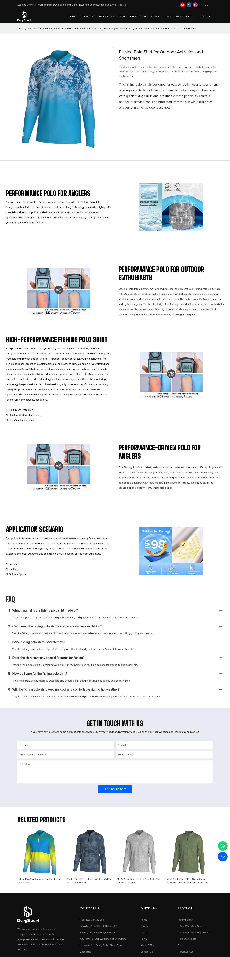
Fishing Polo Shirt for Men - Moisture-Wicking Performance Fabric (89, 881)
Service (144, 926)
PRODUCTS (34, 28)
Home (143, 919)
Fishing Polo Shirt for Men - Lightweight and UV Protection (39, 881)
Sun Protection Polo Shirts (78, 28)
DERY (20, 28)
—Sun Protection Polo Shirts (193, 932)
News (143, 939)
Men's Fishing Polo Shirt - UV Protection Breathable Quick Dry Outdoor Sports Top (187, 881)
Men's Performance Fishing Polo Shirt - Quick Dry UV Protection (139, 881)
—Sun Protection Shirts (190, 926)
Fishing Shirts (52, 28)
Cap (180, 945)
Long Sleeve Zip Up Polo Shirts (114, 28)
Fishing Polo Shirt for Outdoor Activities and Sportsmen (166, 28)
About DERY (147, 945)
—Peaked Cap (186, 951)
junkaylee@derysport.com (101, 932)
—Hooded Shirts (187, 939)
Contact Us (146, 951)
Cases (143, 932)
